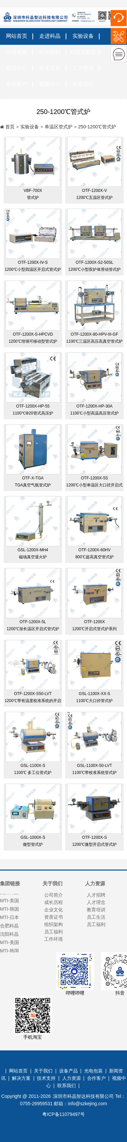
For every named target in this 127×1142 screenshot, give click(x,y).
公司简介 (53, 895)
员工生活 (96, 917)
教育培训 (96, 909)
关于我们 (43, 1070)
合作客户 (16, 84)
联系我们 (83, 84)
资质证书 (53, 917)
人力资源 (83, 68)
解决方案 (21, 1078)
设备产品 (68, 1070)
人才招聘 (96, 895)
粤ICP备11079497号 (63, 1114)
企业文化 (53, 909)
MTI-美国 (9, 943)
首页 (10, 126)
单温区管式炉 (58, 126)
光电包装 (16, 52)
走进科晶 (50, 36)
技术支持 (50, 68)
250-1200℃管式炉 (97, 126)
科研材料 (50, 52)
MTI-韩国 (9, 952)
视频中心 (50, 84)
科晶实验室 (83, 52)
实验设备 (83, 36)
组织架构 (53, 924)
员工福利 (53, 931)
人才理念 (96, 902)
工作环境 (53, 939)
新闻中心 (16, 68)
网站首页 (16, 36)
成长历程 (53, 902)
